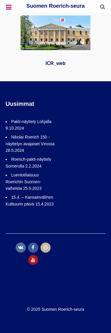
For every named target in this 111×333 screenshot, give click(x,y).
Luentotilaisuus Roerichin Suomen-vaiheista (23, 182)
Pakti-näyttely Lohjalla (31, 121)
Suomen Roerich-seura (55, 6)
